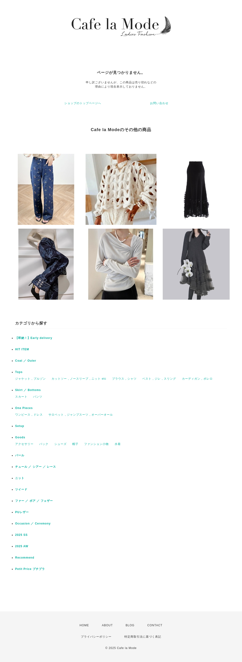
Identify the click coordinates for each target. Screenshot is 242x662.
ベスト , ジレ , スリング (159, 378)
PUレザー (22, 512)
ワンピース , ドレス (29, 414)
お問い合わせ (159, 103)
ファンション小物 (96, 444)
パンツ (37, 396)
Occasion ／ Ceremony (33, 523)
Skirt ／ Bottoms (28, 390)
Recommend (24, 557)
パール (19, 455)
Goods (20, 437)
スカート (21, 396)
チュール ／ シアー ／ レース (35, 466)
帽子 (75, 444)
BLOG (130, 625)
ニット (19, 478)
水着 (118, 444)
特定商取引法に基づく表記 (142, 636)
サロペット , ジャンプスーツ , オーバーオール (80, 414)
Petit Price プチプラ (30, 569)
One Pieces (24, 408)
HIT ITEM (22, 349)
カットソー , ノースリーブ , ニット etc (79, 378)
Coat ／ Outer (25, 360)
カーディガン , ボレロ (197, 378)
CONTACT (154, 625)
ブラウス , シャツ (124, 378)
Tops (19, 372)
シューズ (60, 444)
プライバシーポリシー (96, 636)
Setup (19, 426)
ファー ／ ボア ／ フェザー (34, 500)
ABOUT (107, 625)
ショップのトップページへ (82, 103)
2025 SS (21, 535)
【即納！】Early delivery (33, 338)
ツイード (21, 489)
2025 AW (21, 546)
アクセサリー (24, 444)
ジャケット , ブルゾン (30, 378)
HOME (84, 625)
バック (43, 444)
